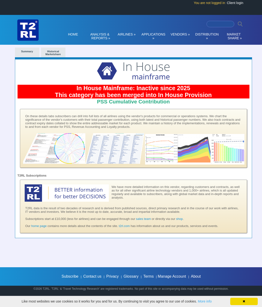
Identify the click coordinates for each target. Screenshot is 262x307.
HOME (73, 34)
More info (204, 301)
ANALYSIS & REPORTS (100, 36)
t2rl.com (124, 226)
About (196, 276)
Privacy (112, 276)
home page (39, 226)
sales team (143, 219)
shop (179, 219)
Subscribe (70, 276)
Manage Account (172, 276)
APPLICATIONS (153, 36)
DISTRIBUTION (207, 36)
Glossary (131, 276)
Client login (235, 3)
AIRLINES (127, 34)
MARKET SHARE (234, 36)
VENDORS (180, 34)
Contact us (92, 276)
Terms (148, 276)
